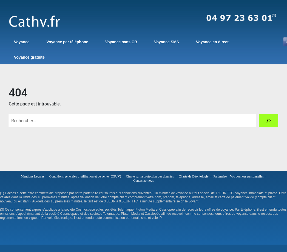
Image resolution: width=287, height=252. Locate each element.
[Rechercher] (268, 120)
